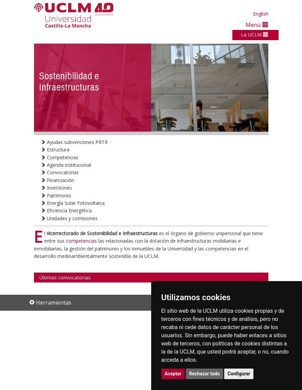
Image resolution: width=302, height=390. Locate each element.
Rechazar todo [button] (204, 373)
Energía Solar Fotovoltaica (73, 203)
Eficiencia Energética (66, 210)
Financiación (57, 180)
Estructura (55, 149)
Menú (257, 25)
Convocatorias (60, 172)
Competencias (59, 157)
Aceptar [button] (173, 373)
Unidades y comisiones (69, 218)
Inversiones (56, 187)
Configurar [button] (239, 373)
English (260, 14)
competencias (82, 241)
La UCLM (254, 34)
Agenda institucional (66, 165)
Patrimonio (56, 195)
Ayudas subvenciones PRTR (74, 142)
